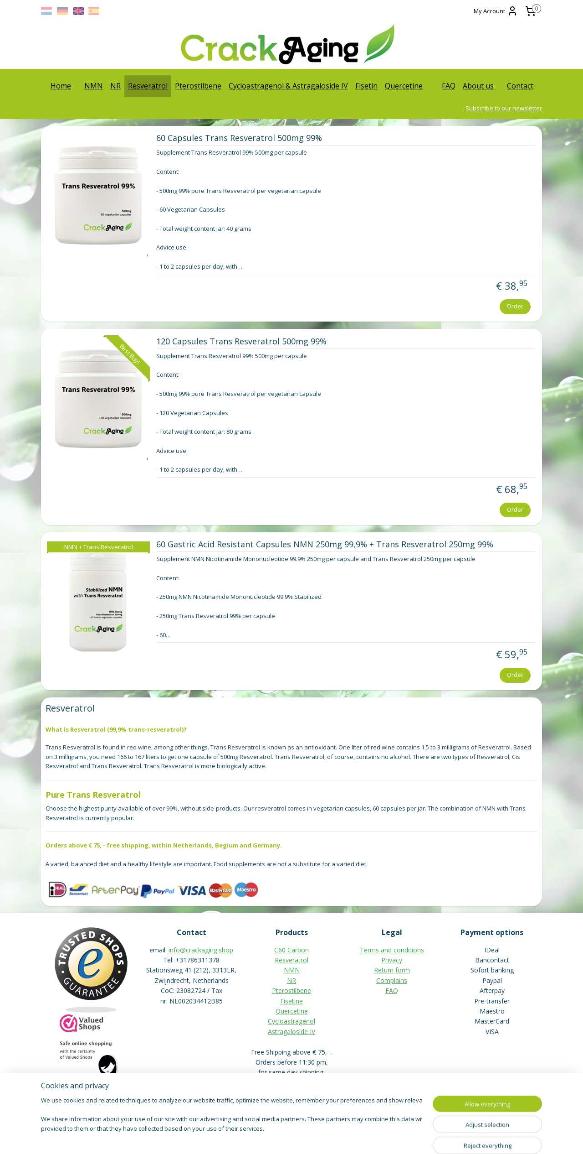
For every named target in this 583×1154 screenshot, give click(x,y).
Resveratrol (148, 86)
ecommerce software (307, 1137)
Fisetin (366, 86)
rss (271, 1137)
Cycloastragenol (291, 1021)
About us (478, 86)
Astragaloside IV (291, 1031)
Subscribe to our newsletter (503, 108)
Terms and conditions (392, 950)
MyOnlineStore (387, 1137)
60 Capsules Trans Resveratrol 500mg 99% (239, 138)
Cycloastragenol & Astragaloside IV (288, 86)
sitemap (252, 1137)
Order (515, 306)
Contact (520, 86)
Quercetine (404, 86)
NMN (93, 86)
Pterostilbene (198, 86)
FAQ (448, 86)
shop (226, 950)
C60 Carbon (291, 950)
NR (115, 86)
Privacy (391, 960)
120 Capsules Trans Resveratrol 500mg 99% (241, 342)
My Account (496, 10)
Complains (391, 980)
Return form (392, 970)
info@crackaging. (194, 950)
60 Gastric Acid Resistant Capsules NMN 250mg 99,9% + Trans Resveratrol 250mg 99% (324, 545)
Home (61, 86)
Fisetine (291, 1001)
